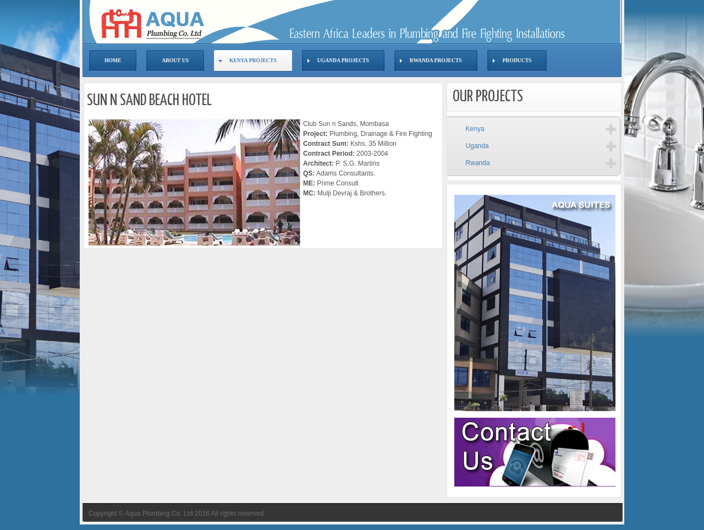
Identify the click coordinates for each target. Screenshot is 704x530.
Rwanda (478, 163)
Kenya (475, 129)
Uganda (477, 146)
